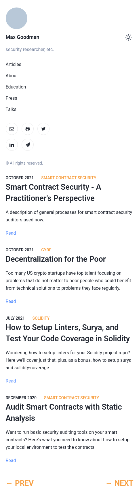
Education (16, 87)
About (12, 75)
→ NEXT (119, 483)
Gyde (46, 250)
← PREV (20, 483)
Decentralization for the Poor (56, 259)
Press (11, 98)
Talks (11, 109)
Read (11, 233)
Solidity (40, 318)
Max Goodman (22, 37)
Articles (13, 64)
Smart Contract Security (68, 178)
